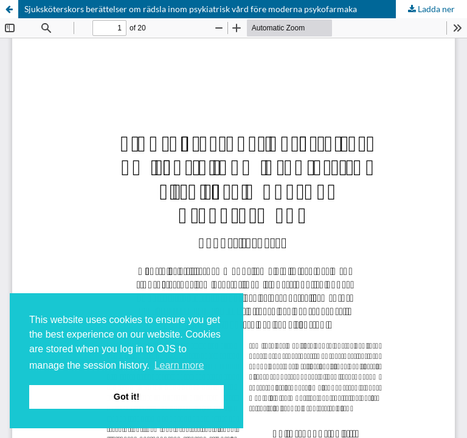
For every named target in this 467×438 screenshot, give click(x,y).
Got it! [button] (126, 396)
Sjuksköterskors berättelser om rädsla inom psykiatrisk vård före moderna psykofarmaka (190, 9)
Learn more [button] (179, 365)
